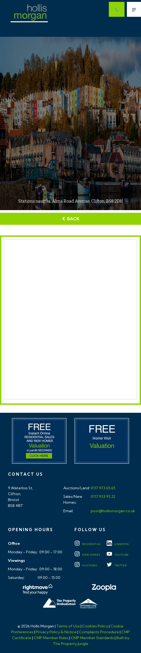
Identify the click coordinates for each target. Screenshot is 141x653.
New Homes (87, 554)
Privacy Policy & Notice (56, 632)
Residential (87, 544)
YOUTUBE (118, 554)
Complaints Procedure (99, 632)
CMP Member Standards (92, 637)
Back (70, 218)
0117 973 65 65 (102, 488)
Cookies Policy (95, 626)
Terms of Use (68, 626)
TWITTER (117, 565)
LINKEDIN (118, 544)
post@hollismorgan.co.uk (112, 510)
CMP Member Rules (51, 637)
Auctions (85, 565)
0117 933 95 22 (102, 496)
